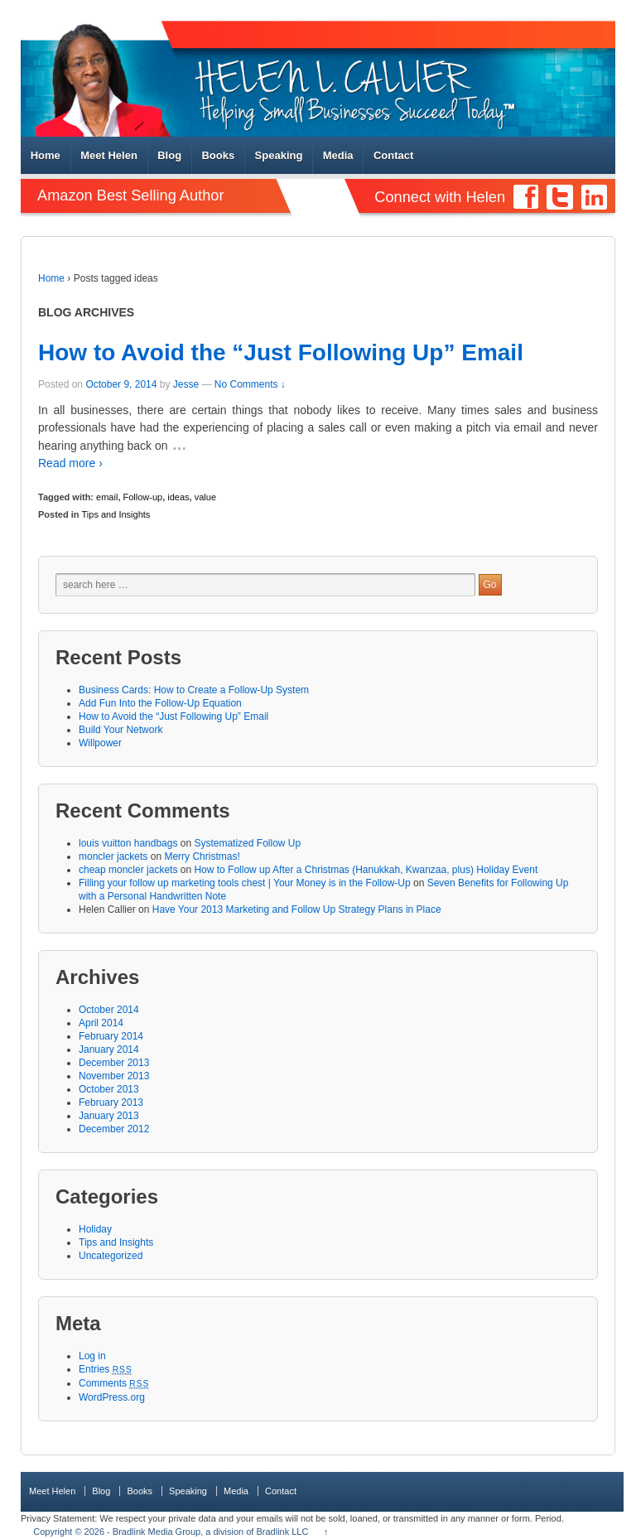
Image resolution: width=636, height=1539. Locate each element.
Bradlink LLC (282, 1532)
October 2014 (109, 1010)
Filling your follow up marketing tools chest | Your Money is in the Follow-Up (245, 883)
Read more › (70, 463)
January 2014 (109, 1049)
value (205, 497)
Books (217, 155)
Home (45, 155)
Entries (105, 1369)
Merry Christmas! (201, 856)
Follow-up (143, 497)
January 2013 (109, 1116)
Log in (92, 1356)
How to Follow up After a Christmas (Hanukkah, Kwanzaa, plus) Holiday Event (365, 870)
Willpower (100, 743)
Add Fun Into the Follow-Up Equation (160, 703)
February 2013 (111, 1102)
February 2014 (111, 1036)
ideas (178, 497)
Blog (169, 155)
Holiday (95, 1229)
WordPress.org (112, 1397)
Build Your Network (120, 730)
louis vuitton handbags (128, 843)
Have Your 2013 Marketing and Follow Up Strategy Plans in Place (296, 909)
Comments (114, 1383)
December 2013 (114, 1063)
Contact (393, 155)
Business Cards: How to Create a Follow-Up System (194, 690)
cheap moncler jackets (128, 870)
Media (338, 155)
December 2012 (114, 1129)
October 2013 (109, 1089)
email (107, 497)
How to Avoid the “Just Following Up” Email (280, 352)
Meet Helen (108, 155)
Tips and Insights (116, 514)
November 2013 (114, 1076)
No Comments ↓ (250, 384)
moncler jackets (113, 856)
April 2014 (101, 1023)
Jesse (186, 384)
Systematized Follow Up (247, 843)
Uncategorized (110, 1256)
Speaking (279, 155)
